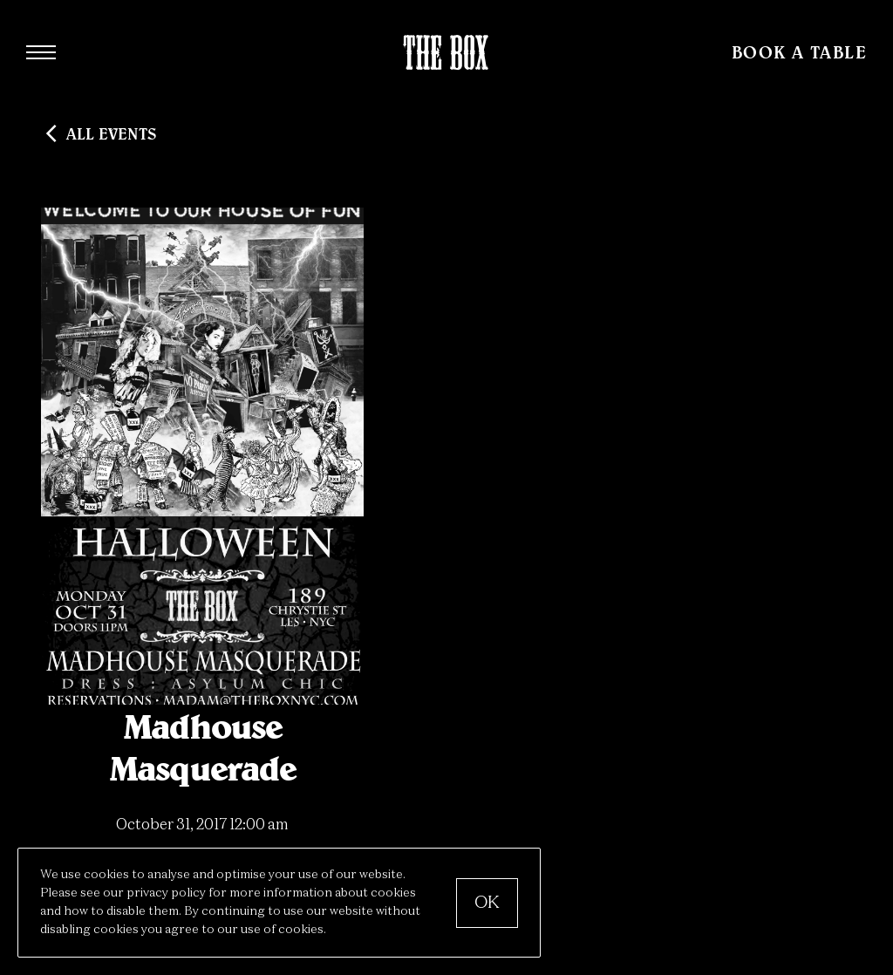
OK (487, 902)
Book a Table (799, 52)
